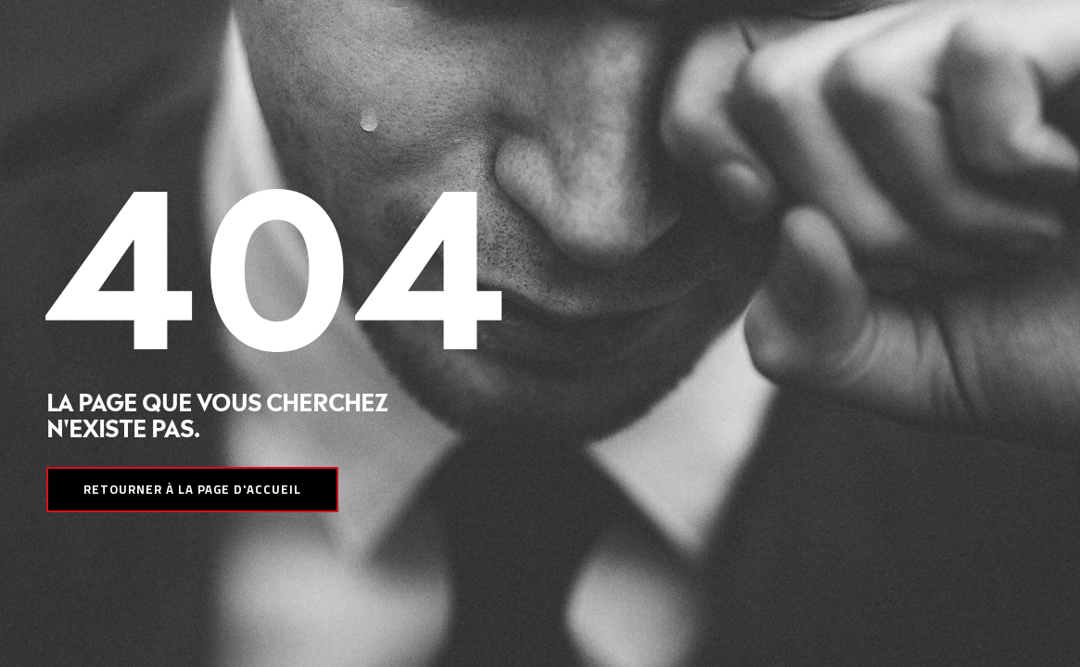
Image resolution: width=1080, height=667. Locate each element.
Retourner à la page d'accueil (192, 489)
